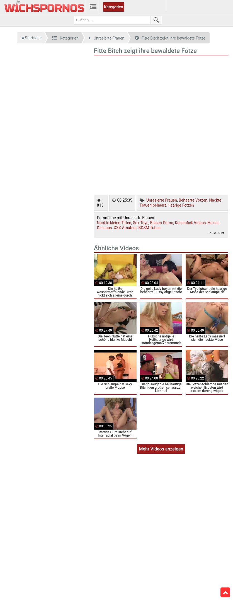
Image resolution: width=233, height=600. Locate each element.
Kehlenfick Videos (190, 223)
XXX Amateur (125, 228)
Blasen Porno (161, 223)
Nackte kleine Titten (114, 223)
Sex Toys (140, 223)
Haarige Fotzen (181, 205)
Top (225, 592)
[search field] (112, 20)
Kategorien (113, 7)
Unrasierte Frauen (161, 200)
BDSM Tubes (149, 228)
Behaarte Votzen (193, 200)
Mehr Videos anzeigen (161, 449)
